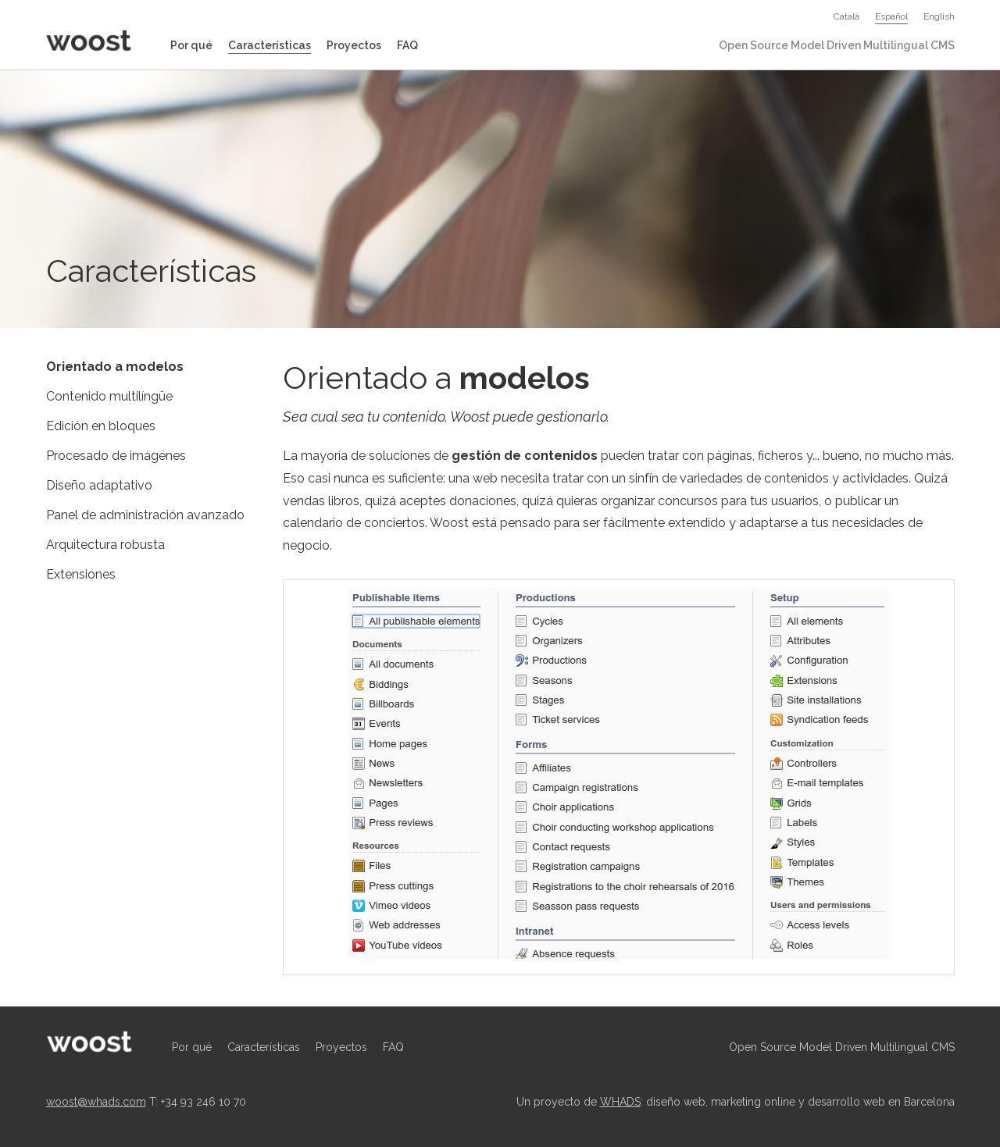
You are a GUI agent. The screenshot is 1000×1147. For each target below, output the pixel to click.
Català (846, 16)
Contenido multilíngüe (109, 396)
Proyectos (354, 45)
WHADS (620, 1101)
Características (269, 45)
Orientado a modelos (115, 366)
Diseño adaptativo (99, 485)
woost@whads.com (96, 1101)
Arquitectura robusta (105, 544)
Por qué (191, 45)
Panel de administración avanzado (145, 515)
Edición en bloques (100, 426)
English (939, 16)
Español (891, 16)
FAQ (407, 45)
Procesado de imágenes (116, 455)
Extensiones (81, 574)
